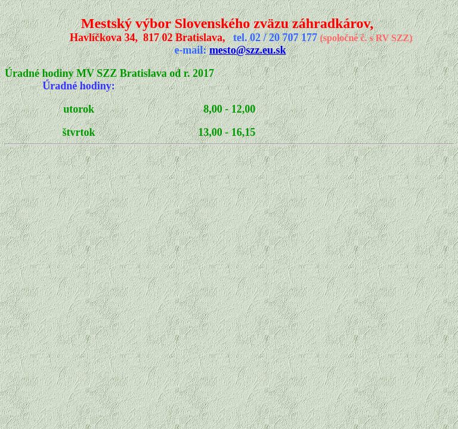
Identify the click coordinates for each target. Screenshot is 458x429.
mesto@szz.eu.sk (247, 50)
